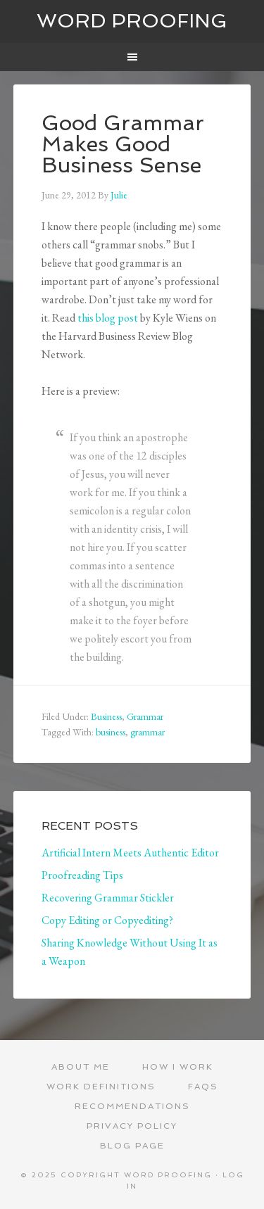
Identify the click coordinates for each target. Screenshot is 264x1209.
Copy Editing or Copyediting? (107, 920)
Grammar (145, 716)
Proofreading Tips (82, 875)
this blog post (107, 317)
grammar (147, 732)
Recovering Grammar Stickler (108, 897)
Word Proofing (132, 20)
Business (106, 716)
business (110, 732)
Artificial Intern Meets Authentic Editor (130, 852)
